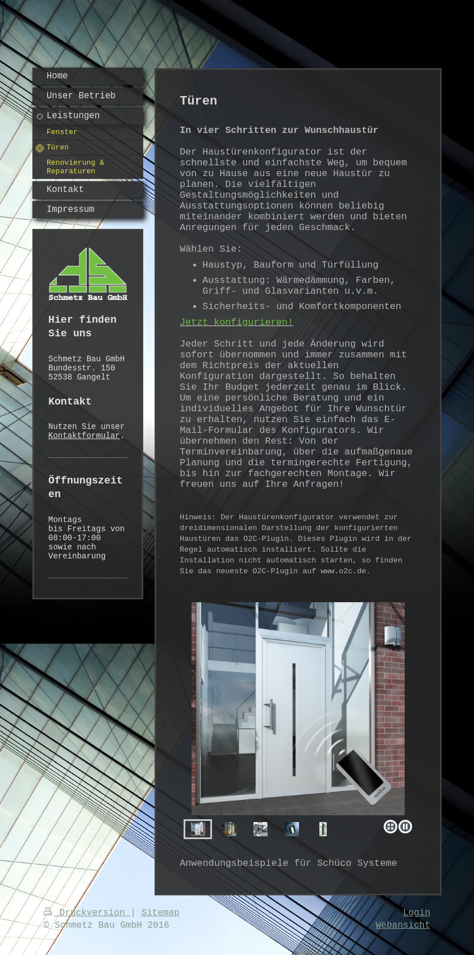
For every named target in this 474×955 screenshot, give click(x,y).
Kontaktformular (84, 435)
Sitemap (161, 913)
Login (416, 913)
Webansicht (403, 925)
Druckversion (87, 913)
